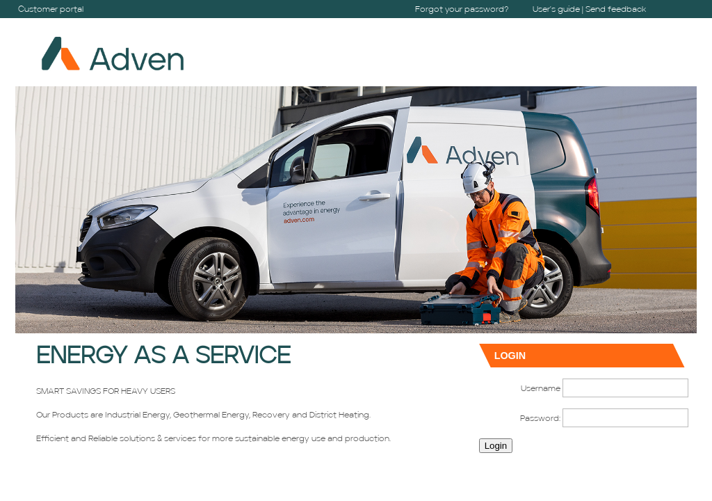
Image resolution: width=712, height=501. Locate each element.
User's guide (556, 9)
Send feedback (615, 9)
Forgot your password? (462, 9)
